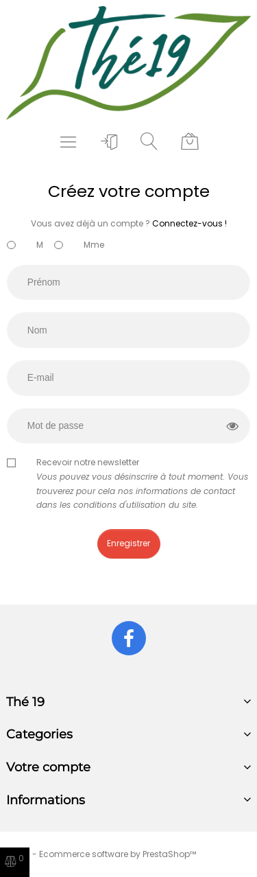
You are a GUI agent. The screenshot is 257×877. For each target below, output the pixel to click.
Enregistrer (128, 543)
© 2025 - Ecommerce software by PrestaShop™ (98, 854)
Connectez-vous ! (189, 223)
